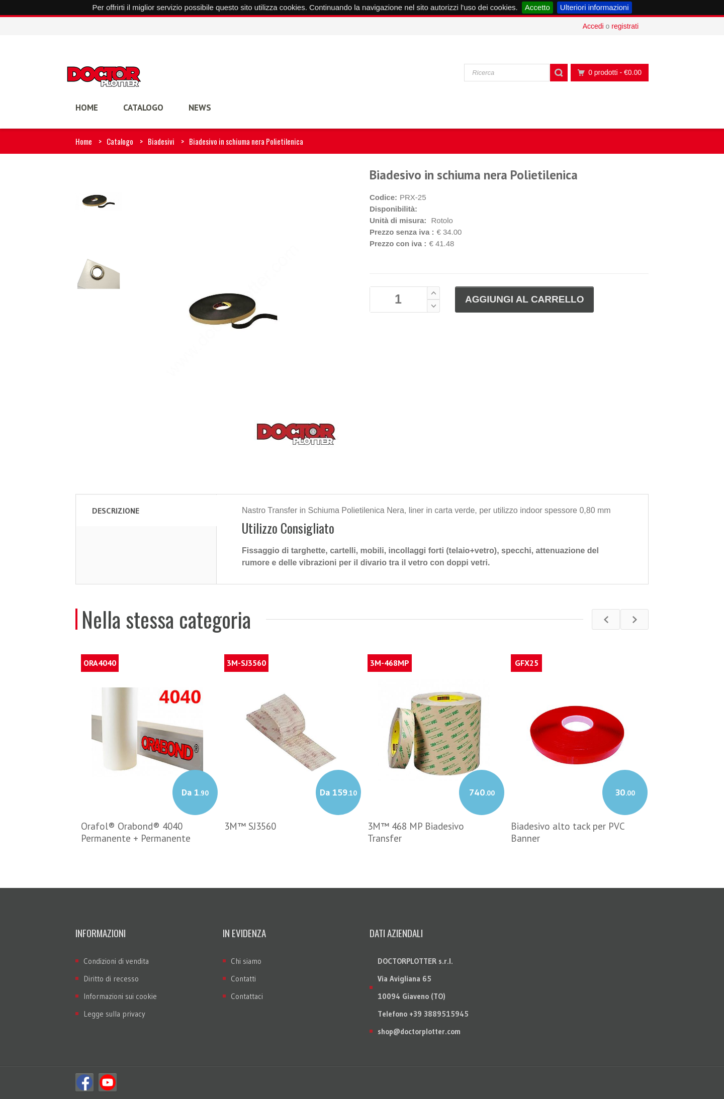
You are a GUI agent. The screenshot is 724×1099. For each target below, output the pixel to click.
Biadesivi (161, 141)
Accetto (537, 7)
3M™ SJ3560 (250, 826)
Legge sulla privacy (114, 1014)
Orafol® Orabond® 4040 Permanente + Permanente (136, 832)
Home (83, 141)
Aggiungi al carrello (524, 299)
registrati (625, 26)
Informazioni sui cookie (120, 996)
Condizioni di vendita (116, 961)
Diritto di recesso (111, 978)
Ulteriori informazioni (594, 7)
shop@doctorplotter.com (419, 1031)
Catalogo (120, 141)
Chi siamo (246, 961)
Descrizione (115, 511)
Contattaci (247, 996)
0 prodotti (607, 72)
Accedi (593, 26)
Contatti (243, 978)
